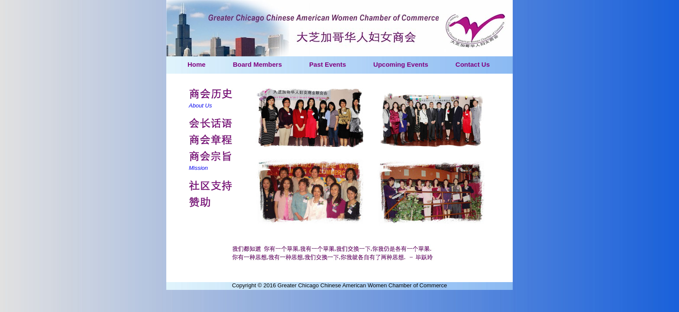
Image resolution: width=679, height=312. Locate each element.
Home (197, 64)
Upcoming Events (400, 64)
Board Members (257, 64)
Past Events (327, 64)
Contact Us (473, 64)
